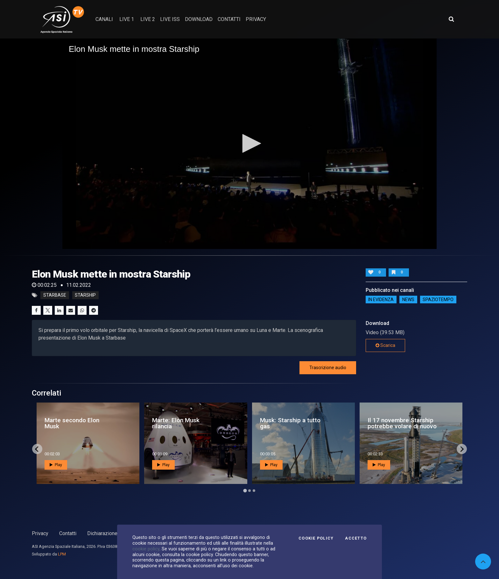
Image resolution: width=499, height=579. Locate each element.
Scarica (385, 345)
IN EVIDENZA (381, 299)
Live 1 (126, 19)
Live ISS (170, 19)
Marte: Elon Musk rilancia (176, 423)
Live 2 (147, 19)
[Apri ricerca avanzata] (451, 19)
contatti (229, 19)
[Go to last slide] (37, 449)
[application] (249, 143)
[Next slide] (462, 449)
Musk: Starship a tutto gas (290, 423)
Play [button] (56, 465)
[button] (249, 143)
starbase (54, 295)
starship (85, 295)
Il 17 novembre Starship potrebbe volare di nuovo (402, 423)
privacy (256, 19)
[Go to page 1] (245, 491)
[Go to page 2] (249, 490)
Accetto (356, 538)
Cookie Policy (316, 538)
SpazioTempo (438, 299)
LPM (62, 554)
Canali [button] (104, 19)
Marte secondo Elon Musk (72, 423)
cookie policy (145, 548)
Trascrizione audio (327, 367)
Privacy (40, 533)
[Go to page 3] (254, 490)
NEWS (408, 299)
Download (199, 19)
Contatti (67, 533)
